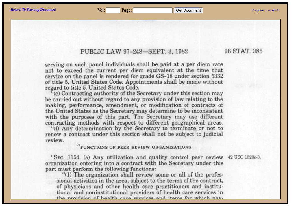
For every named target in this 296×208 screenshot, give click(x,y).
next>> (274, 10)
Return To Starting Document (33, 9)
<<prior (257, 10)
